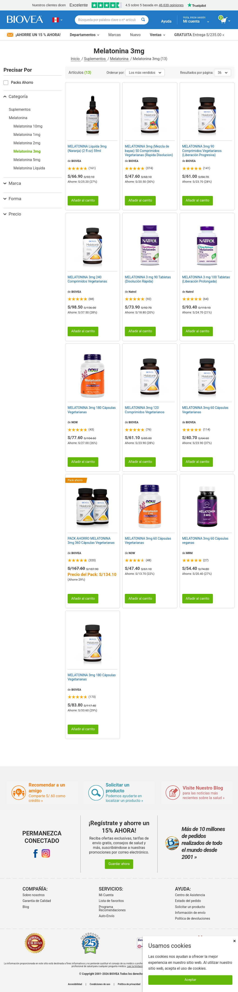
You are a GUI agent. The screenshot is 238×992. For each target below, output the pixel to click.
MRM (189, 553)
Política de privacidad (129, 984)
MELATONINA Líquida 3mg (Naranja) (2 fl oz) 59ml (87, 148)
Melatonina (119, 59)
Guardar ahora (118, 864)
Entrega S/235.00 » (199, 35)
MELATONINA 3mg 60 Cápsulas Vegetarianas (205, 410)
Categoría (15, 96)
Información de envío (190, 913)
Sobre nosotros (34, 895)
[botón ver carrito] (226, 20)
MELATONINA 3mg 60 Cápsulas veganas (205, 541)
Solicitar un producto (190, 907)
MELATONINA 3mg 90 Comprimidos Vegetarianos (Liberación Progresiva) (202, 151)
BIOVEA (76, 161)
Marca (12, 183)
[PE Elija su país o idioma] (57, 19)
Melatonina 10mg (27, 126)
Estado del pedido (188, 901)
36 (222, 72)
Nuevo (135, 35)
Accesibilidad (75, 984)
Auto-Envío (106, 916)
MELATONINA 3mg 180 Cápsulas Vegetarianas (92, 410)
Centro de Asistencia (190, 895)
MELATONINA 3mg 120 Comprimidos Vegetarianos (144, 410)
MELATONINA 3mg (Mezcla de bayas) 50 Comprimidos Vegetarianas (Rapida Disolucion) (149, 151)
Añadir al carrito (83, 200)
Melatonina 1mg (26, 134)
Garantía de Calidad (37, 901)
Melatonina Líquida (29, 168)
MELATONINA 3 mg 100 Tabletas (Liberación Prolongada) (206, 279)
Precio (12, 214)
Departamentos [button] (84, 35)
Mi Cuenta (106, 895)
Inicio (75, 59)
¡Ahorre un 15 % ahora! (33, 35)
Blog (26, 907)
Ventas (157, 35)
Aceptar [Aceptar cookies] (190, 980)
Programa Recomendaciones (112, 908)
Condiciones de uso (100, 984)
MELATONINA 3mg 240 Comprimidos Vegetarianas (87, 279)
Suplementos (95, 59)
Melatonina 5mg (26, 160)
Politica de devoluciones (192, 918)
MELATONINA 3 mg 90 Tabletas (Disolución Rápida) (148, 279)
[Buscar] (143, 19)
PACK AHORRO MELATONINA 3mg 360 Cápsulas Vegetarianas (91, 541)
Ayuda (166, 21)
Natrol (132, 291)
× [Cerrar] (234, 941)
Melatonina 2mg (26, 143)
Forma (12, 198)
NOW (74, 422)
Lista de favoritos (111, 901)
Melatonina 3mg (27, 151)
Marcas (114, 35)
